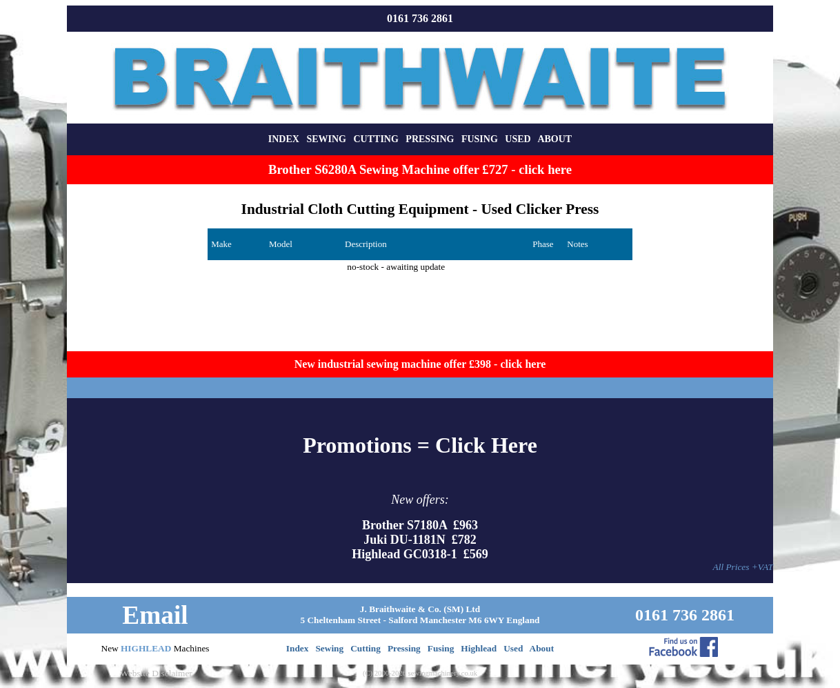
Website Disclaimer (156, 673)
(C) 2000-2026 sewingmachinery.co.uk (420, 673)
